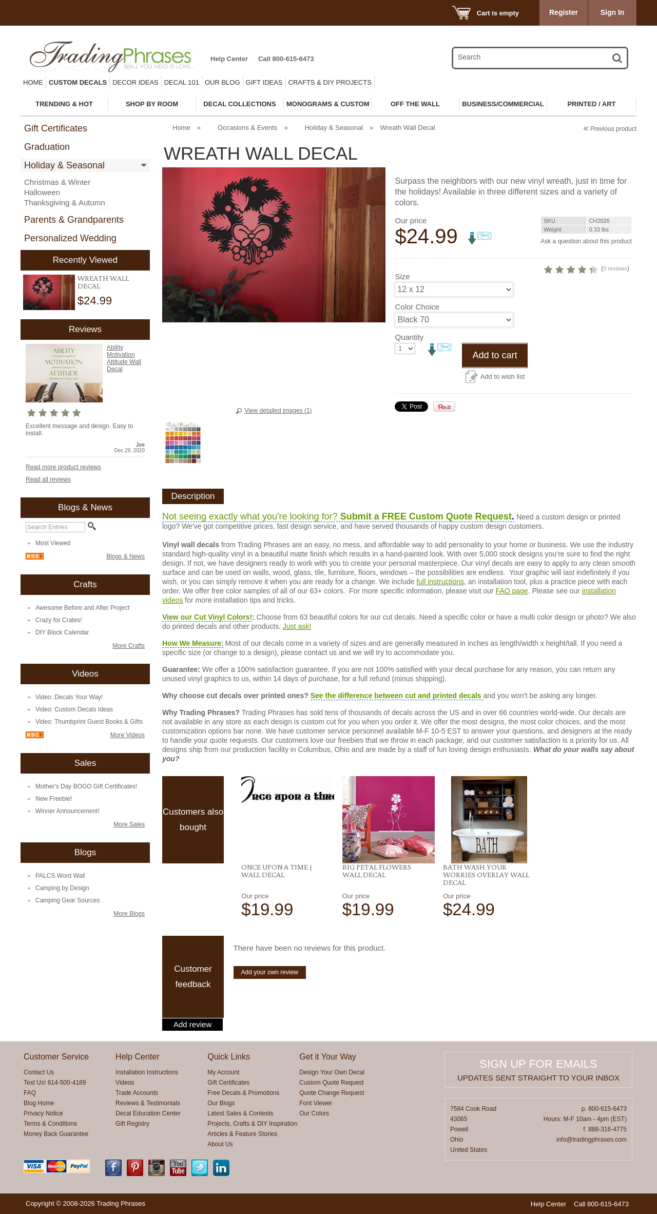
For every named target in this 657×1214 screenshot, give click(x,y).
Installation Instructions (146, 1072)
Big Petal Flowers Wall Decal (376, 870)
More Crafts (128, 645)
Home (33, 82)
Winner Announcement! (67, 811)
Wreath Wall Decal (103, 282)
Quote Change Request (331, 1092)
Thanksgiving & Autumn (64, 202)
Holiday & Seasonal (64, 165)
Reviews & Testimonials (147, 1103)
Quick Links (228, 1056)
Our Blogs (221, 1103)
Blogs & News (125, 556)
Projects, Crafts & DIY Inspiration (252, 1123)
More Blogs (129, 913)
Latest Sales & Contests (240, 1113)
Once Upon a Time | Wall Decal (276, 870)
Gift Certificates (55, 128)
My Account (223, 1072)
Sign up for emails (538, 1063)
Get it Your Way (327, 1056)
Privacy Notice (43, 1113)
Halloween (42, 192)
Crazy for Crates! (58, 620)
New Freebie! (53, 798)
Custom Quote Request (331, 1082)
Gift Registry (132, 1123)
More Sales (129, 824)
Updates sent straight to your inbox (538, 1077)
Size (402, 304)
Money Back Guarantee (56, 1134)
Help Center (229, 59)
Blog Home (39, 1103)
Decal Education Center (148, 1113)
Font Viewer (315, 1103)
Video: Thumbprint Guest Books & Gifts (89, 721)
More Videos (127, 735)
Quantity (409, 364)
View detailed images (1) (278, 410)
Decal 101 (181, 82)
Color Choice (417, 334)
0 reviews (568, 296)
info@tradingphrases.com (591, 1139)
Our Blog (222, 82)
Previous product (610, 128)
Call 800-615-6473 (286, 59)
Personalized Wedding (70, 238)
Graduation (47, 147)
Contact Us (39, 1072)
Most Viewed (52, 543)
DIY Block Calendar (62, 632)
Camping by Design (62, 888)
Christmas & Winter (57, 182)
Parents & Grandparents (74, 220)
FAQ (30, 1092)
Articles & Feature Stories (242, 1134)
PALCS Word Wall (60, 875)
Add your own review (269, 972)
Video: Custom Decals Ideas (74, 709)
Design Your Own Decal (331, 1072)
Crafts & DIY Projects (330, 82)
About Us (220, 1144)
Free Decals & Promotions (243, 1092)
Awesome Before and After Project (82, 607)
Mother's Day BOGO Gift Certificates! (86, 786)
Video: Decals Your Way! (69, 697)
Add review (192, 1024)
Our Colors (314, 1113)
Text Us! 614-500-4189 (55, 1082)
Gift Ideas (264, 82)
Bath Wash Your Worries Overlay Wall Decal (486, 874)
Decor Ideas (135, 82)
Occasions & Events (247, 127)
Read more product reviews (63, 467)
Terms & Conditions (50, 1123)
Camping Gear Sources (67, 900)
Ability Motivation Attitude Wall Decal (124, 358)
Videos (124, 1082)
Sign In (613, 12)
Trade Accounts (136, 1092)
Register (563, 12)
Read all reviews (48, 479)
